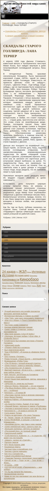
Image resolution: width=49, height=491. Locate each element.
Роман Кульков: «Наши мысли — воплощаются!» (25, 359)
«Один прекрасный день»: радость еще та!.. (23, 427)
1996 (13, 23)
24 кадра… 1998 (11, 465)
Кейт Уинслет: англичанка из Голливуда (21, 375)
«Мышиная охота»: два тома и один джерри (23, 424)
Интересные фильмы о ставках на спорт (21, 316)
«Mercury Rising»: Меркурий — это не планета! (24, 386)
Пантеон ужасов (11, 442)
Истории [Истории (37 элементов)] (8, 275)
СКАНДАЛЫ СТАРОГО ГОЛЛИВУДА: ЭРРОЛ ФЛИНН (25, 32)
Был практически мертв (14, 350)
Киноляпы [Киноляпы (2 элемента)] (33, 276)
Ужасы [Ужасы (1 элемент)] (34, 286)
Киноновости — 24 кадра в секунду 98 (20, 411)
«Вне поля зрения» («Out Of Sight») (19, 334)
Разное (7, 260)
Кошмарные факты (12, 447)
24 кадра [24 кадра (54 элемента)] (9, 271)
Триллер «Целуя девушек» (15, 451)
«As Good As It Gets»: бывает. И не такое (21, 404)
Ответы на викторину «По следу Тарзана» (22, 415)
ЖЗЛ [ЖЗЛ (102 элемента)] (23, 271)
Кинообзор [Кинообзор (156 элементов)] (29, 279)
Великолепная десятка (14, 474)
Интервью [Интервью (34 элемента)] (39, 271)
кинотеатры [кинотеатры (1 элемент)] (11, 288)
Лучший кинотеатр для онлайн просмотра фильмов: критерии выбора (22, 312)
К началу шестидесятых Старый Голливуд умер (24, 37)
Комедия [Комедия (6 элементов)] (19, 282)
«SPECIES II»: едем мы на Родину (19, 384)
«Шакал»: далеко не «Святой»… (18, 440)
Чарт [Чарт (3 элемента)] (44, 286)
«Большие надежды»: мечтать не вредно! (22, 429)
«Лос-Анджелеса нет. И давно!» (17, 368)
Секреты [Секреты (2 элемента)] (23, 286)
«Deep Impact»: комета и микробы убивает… (23, 366)
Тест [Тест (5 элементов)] (29, 286)
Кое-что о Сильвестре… (14, 454)
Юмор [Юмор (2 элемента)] (4, 288)
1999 (6, 252)
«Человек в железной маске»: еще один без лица (25, 409)
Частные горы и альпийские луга (18, 449)
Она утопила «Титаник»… (15, 357)
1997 (6, 244)
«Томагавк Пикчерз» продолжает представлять (24, 458)
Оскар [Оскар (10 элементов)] (16, 285)
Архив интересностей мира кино (24, 3)
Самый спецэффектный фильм (17, 456)
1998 (6, 248)
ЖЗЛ (25, 218)
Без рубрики (9, 256)
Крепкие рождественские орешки (18, 327)
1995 (6, 236)
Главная (5, 23)
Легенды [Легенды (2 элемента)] (27, 283)
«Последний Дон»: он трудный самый (20, 431)
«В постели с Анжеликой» (15, 377)
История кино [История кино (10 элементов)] (22, 275)
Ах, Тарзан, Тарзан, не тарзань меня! (20, 418)
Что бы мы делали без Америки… (18, 472)
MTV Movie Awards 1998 (14, 445)
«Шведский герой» (12, 345)
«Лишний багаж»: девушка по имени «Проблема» (25, 406)
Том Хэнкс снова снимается (16, 325)
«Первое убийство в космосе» (17, 347)
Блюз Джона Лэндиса (13, 397)
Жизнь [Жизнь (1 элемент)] (29, 272)
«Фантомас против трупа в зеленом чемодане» (24, 395)
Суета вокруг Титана (13, 413)
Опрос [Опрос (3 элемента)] (10, 286)
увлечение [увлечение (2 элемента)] (19, 288)
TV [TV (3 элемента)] (17, 272)
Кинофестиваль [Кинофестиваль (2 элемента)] (8, 283)
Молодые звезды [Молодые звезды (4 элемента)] (38, 283)
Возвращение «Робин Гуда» (16, 361)
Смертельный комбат (13, 433)
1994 (6, 232)
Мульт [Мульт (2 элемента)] (4, 286)
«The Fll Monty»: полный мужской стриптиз (22, 363)
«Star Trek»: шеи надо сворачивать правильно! (24, 318)
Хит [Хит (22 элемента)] (39, 285)
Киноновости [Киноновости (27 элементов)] (10, 279)
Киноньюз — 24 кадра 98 (15, 393)
